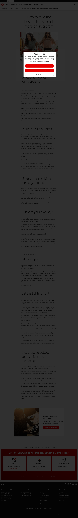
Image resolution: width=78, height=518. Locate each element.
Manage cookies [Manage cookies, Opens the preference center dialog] (39, 74)
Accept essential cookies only (39, 70)
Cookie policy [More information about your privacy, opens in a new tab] (46, 61)
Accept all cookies (39, 66)
